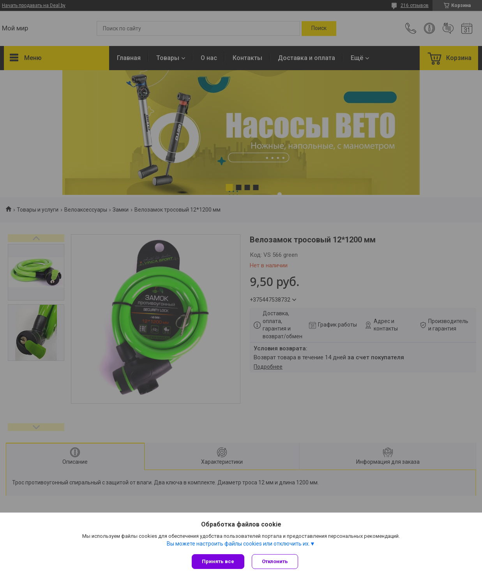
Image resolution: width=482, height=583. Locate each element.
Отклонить (275, 561)
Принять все (218, 561)
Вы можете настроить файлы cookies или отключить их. (238, 544)
